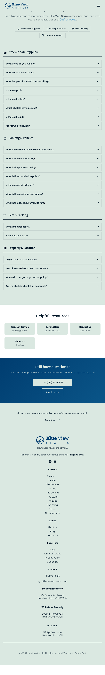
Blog (52, 531)
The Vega (52, 488)
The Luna (52, 500)
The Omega (52, 484)
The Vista (52, 480)
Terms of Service (52, 553)
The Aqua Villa (52, 513)
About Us (52, 527)
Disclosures (53, 561)
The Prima (52, 505)
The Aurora (52, 476)
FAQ (52, 549)
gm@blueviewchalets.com (52, 581)
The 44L (52, 509)
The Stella (52, 496)
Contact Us (52, 535)
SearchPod (80, 653)
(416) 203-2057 (68, 19)
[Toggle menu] (98, 6)
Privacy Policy (52, 557)
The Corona (52, 492)
